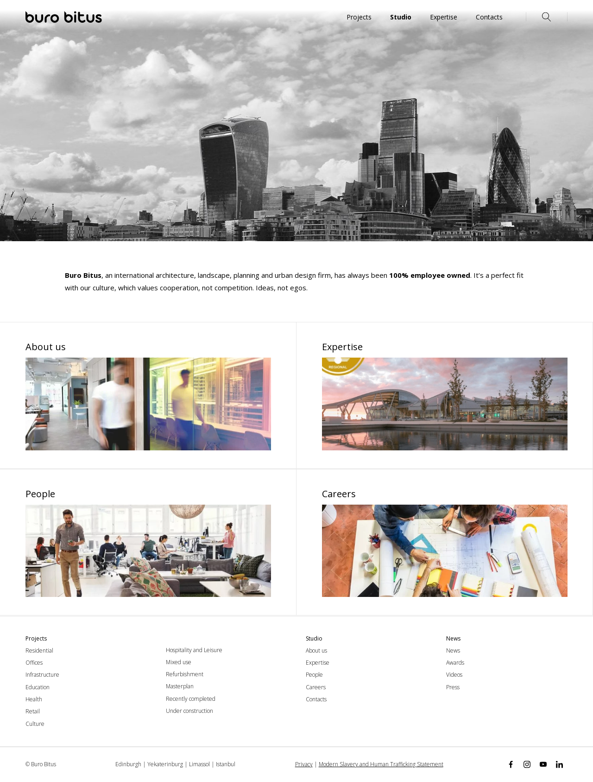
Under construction (189, 711)
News (453, 650)
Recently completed (190, 699)
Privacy (304, 764)
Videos (454, 675)
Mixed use (178, 662)
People (314, 675)
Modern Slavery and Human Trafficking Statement (381, 764)
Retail (32, 711)
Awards (455, 663)
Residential (39, 650)
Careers (316, 687)
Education (37, 687)
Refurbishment (184, 674)
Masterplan (180, 686)
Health (33, 699)
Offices (34, 663)
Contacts (316, 699)
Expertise (317, 663)
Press (453, 687)
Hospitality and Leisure (194, 650)
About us (316, 650)
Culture (34, 724)
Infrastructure (42, 675)
